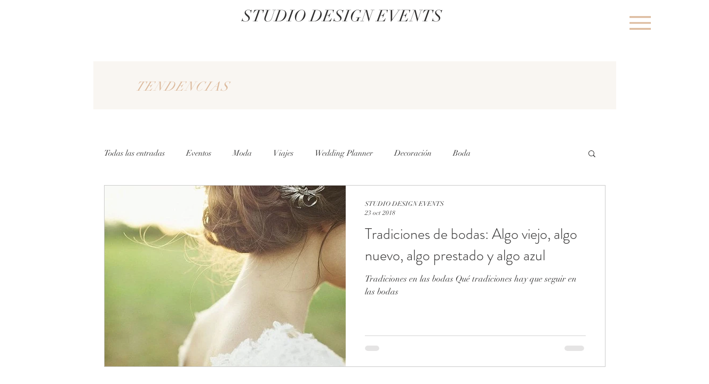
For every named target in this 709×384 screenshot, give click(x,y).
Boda (462, 153)
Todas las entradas (134, 153)
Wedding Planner (344, 153)
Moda (242, 153)
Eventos (198, 153)
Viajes (283, 153)
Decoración (413, 153)
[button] (592, 154)
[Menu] (640, 22)
